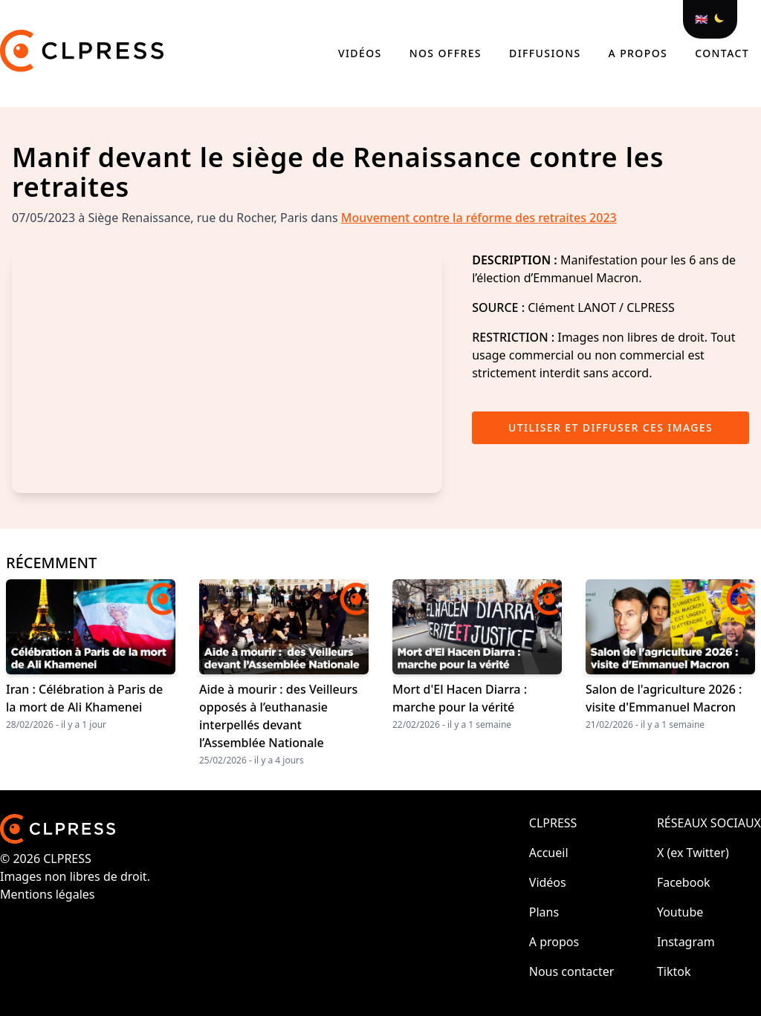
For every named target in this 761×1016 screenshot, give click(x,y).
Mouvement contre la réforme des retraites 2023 (479, 217)
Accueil (549, 852)
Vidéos (362, 53)
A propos (640, 53)
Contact (722, 53)
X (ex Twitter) (693, 852)
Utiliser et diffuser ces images (610, 427)
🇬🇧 (701, 19)
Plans (544, 912)
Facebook (683, 882)
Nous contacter (572, 971)
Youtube (680, 912)
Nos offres (447, 53)
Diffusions (547, 53)
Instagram (686, 942)
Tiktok (674, 971)
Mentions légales (47, 894)
